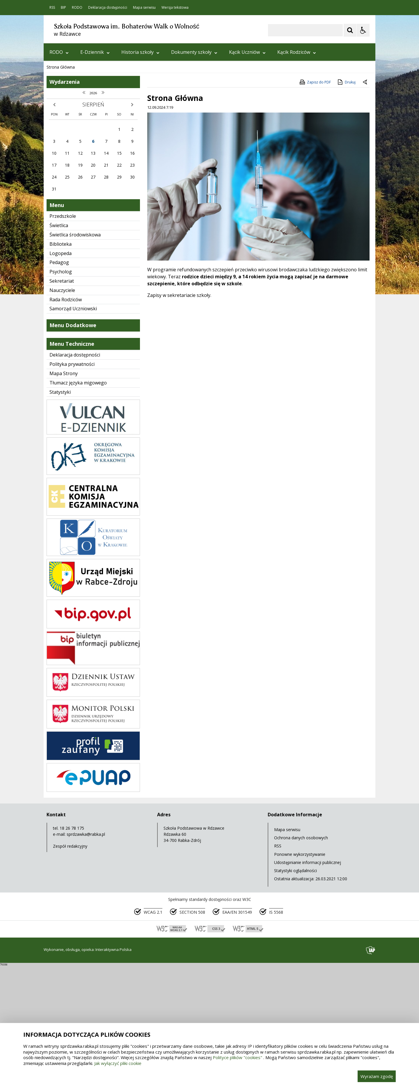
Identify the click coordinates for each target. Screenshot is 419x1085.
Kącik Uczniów (247, 52)
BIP (63, 7)
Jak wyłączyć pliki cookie (117, 1063)
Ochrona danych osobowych (301, 957)
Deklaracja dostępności (107, 7)
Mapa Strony (63, 493)
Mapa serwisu (144, 7)
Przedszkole (62, 335)
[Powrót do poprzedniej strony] (365, 201)
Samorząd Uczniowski (73, 428)
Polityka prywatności (72, 483)
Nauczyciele (62, 410)
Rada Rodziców (65, 419)
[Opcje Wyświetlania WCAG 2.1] (363, 30)
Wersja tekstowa (175, 7)
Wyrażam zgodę (377, 1076)
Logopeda (60, 373)
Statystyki (60, 511)
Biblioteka (60, 363)
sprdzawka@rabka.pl (86, 953)
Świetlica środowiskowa (75, 354)
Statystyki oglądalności (295, 990)
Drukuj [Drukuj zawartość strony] (346, 201)
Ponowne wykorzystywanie (299, 974)
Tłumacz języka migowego (78, 502)
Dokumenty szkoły (194, 52)
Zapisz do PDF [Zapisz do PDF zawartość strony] (315, 201)
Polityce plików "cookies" (237, 1057)
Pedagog (59, 382)
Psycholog (60, 391)
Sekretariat (61, 400)
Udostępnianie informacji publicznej (307, 982)
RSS (52, 7)
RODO (77, 7)
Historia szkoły (140, 52)
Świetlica (58, 345)
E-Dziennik (95, 52)
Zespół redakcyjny (70, 965)
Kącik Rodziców (296, 52)
